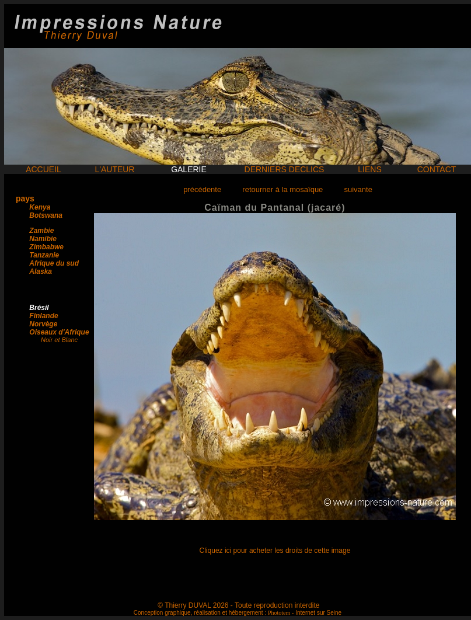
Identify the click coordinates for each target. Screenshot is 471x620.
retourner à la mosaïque (282, 189)
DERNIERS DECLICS (285, 169)
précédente (202, 189)
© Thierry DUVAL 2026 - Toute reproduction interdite (238, 605)
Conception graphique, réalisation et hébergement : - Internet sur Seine (237, 612)
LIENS (369, 169)
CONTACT (436, 169)
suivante (358, 189)
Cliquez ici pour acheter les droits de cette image (275, 550)
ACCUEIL (43, 169)
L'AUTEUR (114, 169)
